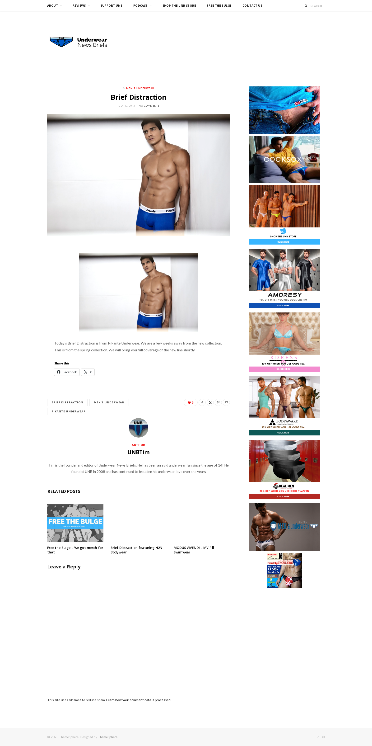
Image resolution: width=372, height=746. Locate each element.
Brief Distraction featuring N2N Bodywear (137, 550)
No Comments (149, 105)
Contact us (252, 6)
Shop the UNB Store (179, 6)
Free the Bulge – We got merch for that (75, 550)
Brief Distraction (67, 402)
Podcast (140, 6)
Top (321, 737)
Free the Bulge (219, 6)
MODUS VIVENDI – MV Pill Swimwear (194, 550)
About (52, 6)
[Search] (306, 5)
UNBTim (138, 452)
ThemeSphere (107, 737)
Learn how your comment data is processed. (138, 700)
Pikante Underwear (69, 411)
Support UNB (112, 6)
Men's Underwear (140, 88)
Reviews (79, 6)
